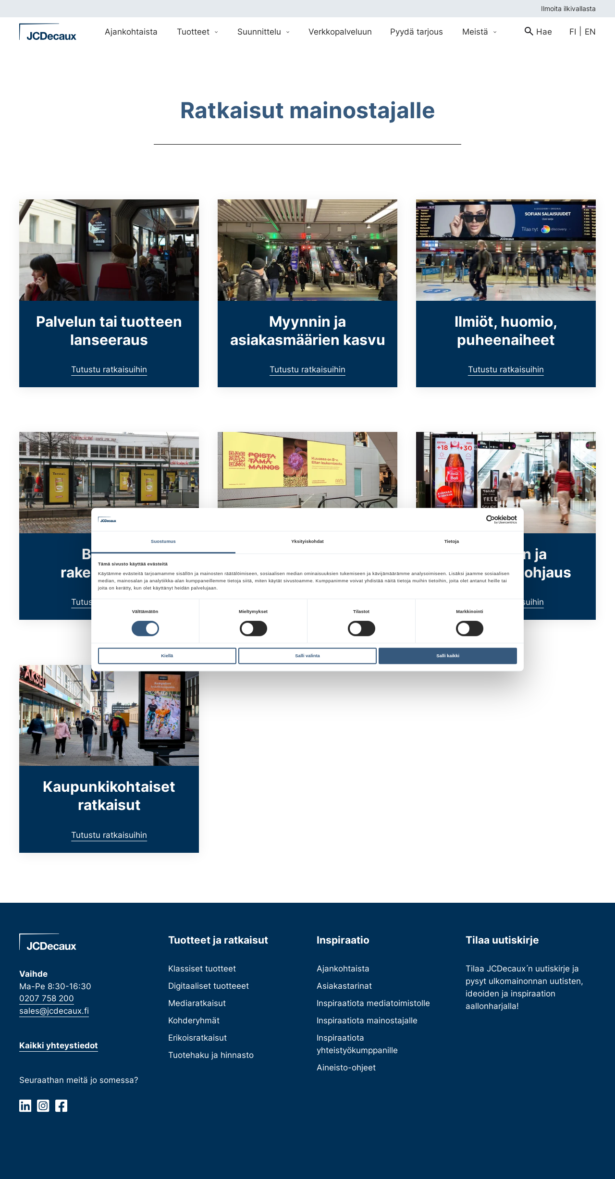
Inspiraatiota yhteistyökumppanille (357, 1043)
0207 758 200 (46, 998)
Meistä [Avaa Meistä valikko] (479, 31)
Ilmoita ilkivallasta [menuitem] (568, 8)
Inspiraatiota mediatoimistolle (373, 1003)
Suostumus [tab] (163, 542)
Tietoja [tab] (451, 542)
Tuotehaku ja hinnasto (211, 1055)
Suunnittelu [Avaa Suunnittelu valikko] (263, 31)
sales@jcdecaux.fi (54, 1011)
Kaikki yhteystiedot (58, 1045)
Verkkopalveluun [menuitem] (340, 31)
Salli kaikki (447, 655)
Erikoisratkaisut (197, 1037)
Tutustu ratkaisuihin (109, 369)
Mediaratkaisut (197, 1003)
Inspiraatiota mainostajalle (367, 1020)
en (590, 31)
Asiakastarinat (344, 986)
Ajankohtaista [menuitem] (131, 31)
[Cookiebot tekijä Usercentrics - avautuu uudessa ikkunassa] (475, 519)
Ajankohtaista (343, 968)
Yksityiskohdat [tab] (307, 542)
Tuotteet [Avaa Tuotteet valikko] (197, 31)
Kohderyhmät (194, 1020)
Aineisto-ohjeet (346, 1067)
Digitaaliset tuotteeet (208, 986)
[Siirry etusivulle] (48, 31)
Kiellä (167, 655)
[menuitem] (538, 31)
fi (572, 31)
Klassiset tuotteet (202, 968)
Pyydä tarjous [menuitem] (416, 31)
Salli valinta (307, 655)
